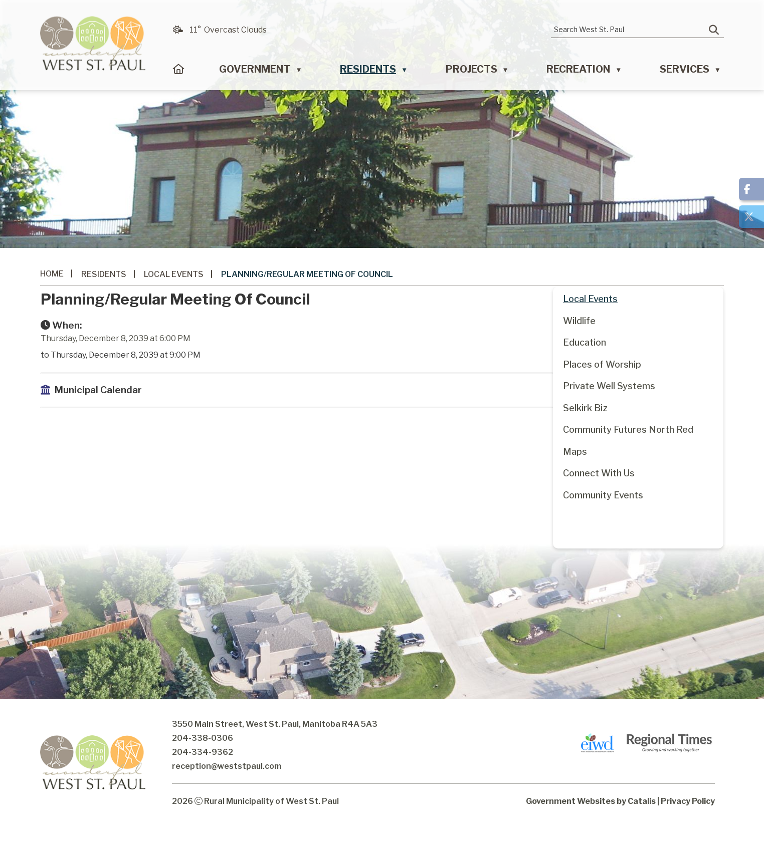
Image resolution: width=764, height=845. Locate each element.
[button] (714, 30)
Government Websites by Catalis (591, 820)
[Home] (178, 71)
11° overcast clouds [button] (228, 30)
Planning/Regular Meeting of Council (307, 274)
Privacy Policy (688, 820)
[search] (630, 29)
